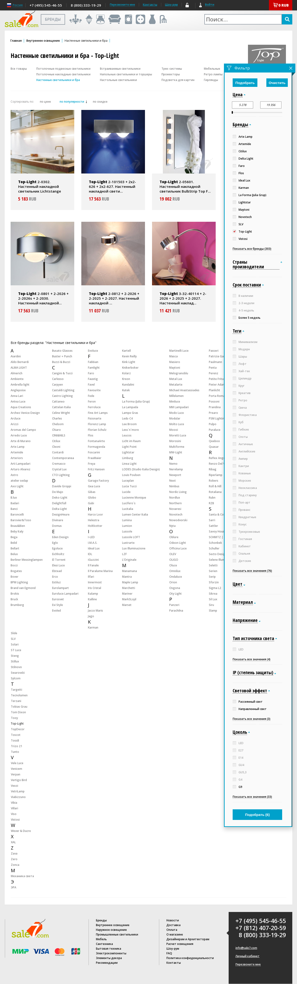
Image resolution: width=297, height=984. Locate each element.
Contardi (58, 452)
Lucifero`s (129, 503)
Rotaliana (215, 492)
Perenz (213, 373)
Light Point (129, 447)
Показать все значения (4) (251, 659)
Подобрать (245, 83)
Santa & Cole (217, 514)
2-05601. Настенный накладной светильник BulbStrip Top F (185, 186)
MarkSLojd (129, 599)
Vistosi (15, 820)
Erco (55, 577)
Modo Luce (176, 413)
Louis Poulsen (131, 475)
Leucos (127, 435)
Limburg (127, 458)
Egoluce (57, 548)
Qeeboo (214, 441)
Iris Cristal (94, 588)
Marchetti (128, 588)
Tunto (15, 752)
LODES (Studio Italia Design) (141, 469)
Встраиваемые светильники (120, 69)
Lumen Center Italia (135, 514)
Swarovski (18, 673)
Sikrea (213, 594)
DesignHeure (61, 514)
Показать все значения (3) (251, 719)
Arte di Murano (21, 441)
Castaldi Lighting (63, 390)
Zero (14, 859)
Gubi (91, 503)
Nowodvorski (178, 520)
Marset (127, 605)
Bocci (14, 565)
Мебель (101, 939)
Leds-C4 (127, 418)
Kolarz (126, 373)
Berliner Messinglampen (27, 560)
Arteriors (17, 458)
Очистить (277, 83)
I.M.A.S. (92, 543)
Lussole (127, 531)
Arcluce (16, 418)
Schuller (214, 548)
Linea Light (129, 464)
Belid (14, 543)
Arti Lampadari (20, 464)
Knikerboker (130, 368)
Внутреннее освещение (43, 41)
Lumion (127, 526)
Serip (212, 577)
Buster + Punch (62, 356)
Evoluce (93, 351)
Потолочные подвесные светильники (63, 69)
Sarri (212, 520)
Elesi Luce (58, 565)
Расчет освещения (179, 944)
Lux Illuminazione (133, 548)
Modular (174, 418)
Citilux (56, 441)
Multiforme (176, 447)
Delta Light (59, 509)
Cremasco (59, 464)
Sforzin (214, 582)
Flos (90, 435)
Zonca (15, 865)
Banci (14, 509)
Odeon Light (177, 543)
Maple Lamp (130, 582)
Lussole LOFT (131, 537)
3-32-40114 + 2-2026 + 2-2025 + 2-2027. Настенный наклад (183, 298)
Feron (92, 401)
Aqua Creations (21, 407)
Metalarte (175, 385)
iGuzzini (93, 560)
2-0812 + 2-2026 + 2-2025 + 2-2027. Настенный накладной (114, 298)
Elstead (57, 571)
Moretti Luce (177, 435)
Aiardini (16, 356)
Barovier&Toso (21, 520)
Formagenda (96, 447)
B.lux (14, 498)
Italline (92, 599)
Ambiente (17, 379)
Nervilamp (176, 469)
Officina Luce (178, 548)
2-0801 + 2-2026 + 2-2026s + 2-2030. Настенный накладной (43, 298)
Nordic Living (178, 492)
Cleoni (56, 447)
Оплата (171, 930)
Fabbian (93, 362)
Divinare (57, 520)
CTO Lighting (61, 475)
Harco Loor (95, 514)
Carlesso (58, 379)
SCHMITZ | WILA (220, 537)
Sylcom (16, 678)
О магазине (174, 934)
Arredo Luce (19, 435)
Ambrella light (20, 385)
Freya (91, 464)
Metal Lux (175, 379)
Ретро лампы (213, 74)
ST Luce (16, 650)
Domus (57, 526)
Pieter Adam (217, 385)
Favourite (94, 390)
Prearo (213, 413)
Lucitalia (127, 509)
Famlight (94, 368)
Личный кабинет (247, 956)
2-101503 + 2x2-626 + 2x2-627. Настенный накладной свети (112, 186)
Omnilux (175, 571)
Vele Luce (17, 763)
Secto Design (218, 554)
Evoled (56, 611)
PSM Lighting (217, 418)
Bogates (16, 571)
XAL (13, 842)
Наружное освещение (111, 930)
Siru (211, 605)
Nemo (173, 464)
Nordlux (174, 498)
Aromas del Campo (23, 430)
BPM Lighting (19, 582)
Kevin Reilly (129, 356)
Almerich (16, 373)
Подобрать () (257, 815)
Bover (14, 577)
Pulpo (212, 424)
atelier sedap (19, 481)
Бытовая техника (108, 949)
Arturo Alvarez (20, 469)
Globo (92, 498)
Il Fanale (93, 565)
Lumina (127, 520)
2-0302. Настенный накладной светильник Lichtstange (39, 186)
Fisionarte (94, 418)
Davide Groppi (61, 486)
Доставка (173, 925)
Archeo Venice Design (25, 413)
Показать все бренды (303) (252, 249)
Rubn (212, 498)
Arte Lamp (18, 447)
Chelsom (58, 424)
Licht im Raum (131, 441)
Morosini (175, 441)
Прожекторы (170, 74)
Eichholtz (58, 554)
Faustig (93, 379)
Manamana (129, 571)
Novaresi (175, 509)
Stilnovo (16, 667)
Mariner (127, 594)
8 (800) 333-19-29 (86, 5)
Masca (173, 356)
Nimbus (174, 486)
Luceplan (128, 481)
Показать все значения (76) (252, 571)
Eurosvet (58, 599)
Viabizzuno (18, 797)
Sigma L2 (215, 588)
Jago (91, 616)
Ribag (212, 469)
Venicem (16, 769)
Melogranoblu (178, 373)
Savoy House (217, 531)
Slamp (213, 611)
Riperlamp (215, 475)
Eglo (55, 543)
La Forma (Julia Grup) (136, 401)
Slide (14, 633)
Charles (57, 418)
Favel (91, 385)
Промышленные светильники (117, 934)
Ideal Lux (94, 548)
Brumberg (17, 605)
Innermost (95, 582)
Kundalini (128, 385)
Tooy (14, 718)
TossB (15, 740)
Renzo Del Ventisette (223, 464)
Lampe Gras (130, 413)
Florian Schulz (97, 430)
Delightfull (59, 503)
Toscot (16, 735)
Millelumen (176, 396)
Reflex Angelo (218, 458)
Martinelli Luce (179, 351)
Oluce (173, 565)
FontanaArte (96, 441)
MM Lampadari (179, 407)
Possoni (214, 401)
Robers (213, 481)
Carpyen (57, 385)
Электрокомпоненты (111, 953)
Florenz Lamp (97, 424)
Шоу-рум (171, 5)
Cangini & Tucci (62, 373)
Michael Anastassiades (184, 390)
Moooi (173, 430)
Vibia (14, 803)
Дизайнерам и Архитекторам (187, 939)
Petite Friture (218, 379)
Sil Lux (213, 599)
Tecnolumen (19, 695)
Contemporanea (63, 458)
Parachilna (176, 611)
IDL (90, 554)
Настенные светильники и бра (58, 80)
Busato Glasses (62, 351)
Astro (14, 475)
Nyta (172, 526)
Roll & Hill (215, 486)
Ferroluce (94, 407)
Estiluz (56, 582)
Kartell (126, 351)
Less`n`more (130, 430)
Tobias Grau (19, 707)
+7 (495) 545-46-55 (45, 5)
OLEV (172, 554)
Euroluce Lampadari (65, 594)
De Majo (57, 492)
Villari (14, 808)
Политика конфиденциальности (190, 958)
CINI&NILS (58, 435)
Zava (14, 853)
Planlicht (214, 390)
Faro (91, 373)
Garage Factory (98, 481)
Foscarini (94, 452)
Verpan (15, 774)
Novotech (175, 514)
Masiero (174, 362)
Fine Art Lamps (98, 413)
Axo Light (17, 486)
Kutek (126, 390)
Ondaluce (175, 577)
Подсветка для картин (177, 80)
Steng (15, 656)
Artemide (17, 452)
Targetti (16, 690)
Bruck (14, 599)
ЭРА (13, 887)
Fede (91, 396)
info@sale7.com (246, 948)
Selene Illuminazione (222, 560)
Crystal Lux (59, 469)
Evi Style (57, 605)
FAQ (169, 953)
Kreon (126, 379)
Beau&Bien (18, 526)
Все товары (19, 69)
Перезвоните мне (248, 964)
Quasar (214, 447)
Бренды (101, 920)
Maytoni (174, 368)
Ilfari (91, 577)
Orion (173, 582)
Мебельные (212, 69)
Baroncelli (17, 514)
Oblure (173, 537)
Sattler (213, 526)
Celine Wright (61, 413)
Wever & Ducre (21, 831)
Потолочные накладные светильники (63, 74)
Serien (213, 571)
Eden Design (60, 537)
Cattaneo (58, 401)
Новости (172, 920)
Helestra (93, 520)
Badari (15, 503)
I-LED (91, 537)
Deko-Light (59, 498)
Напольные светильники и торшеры (126, 74)
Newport (175, 475)
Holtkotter (95, 526)
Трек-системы (171, 69)
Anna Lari (17, 396)
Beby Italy (17, 531)
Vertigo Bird (19, 780)
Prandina (215, 407)
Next (172, 481)
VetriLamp (18, 791)
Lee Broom (129, 424)
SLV (13, 639)
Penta (213, 368)
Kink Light (128, 362)
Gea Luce (94, 486)
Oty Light (175, 594)
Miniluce (174, 401)
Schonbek (215, 543)
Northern (175, 503)
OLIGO (173, 560)
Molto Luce (176, 424)
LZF (124, 554)
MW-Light (175, 452)
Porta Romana (218, 396)
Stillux (15, 661)
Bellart (15, 548)
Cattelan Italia (61, 407)
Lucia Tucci (129, 486)
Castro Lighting (62, 396)
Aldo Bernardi (20, 362)
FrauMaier (94, 458)
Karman (93, 627)
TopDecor (18, 729)
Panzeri (174, 605)
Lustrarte (128, 543)
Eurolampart (60, 588)
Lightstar (128, 452)
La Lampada (130, 407)
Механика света (22, 876)
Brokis (15, 594)
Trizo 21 (16, 746)
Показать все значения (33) (252, 797)
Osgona (174, 588)
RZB (211, 503)
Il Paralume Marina (100, 571)
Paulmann (215, 362)
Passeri (214, 351)
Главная (16, 41)
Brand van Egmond (23, 588)
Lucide (126, 492)
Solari (15, 644)
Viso (13, 814)
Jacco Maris (95, 611)
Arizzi (14, 424)
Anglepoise (18, 390)
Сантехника (104, 944)
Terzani (16, 701)
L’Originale (129, 560)
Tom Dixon (18, 712)
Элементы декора (109, 958)
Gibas (91, 492)
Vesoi (14, 786)
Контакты (150, 5)
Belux (14, 554)
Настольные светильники (118, 80)
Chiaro (56, 430)
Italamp (93, 594)
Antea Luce (18, 401)
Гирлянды (211, 80)
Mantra (127, 577)
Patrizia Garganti (220, 356)
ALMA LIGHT (19, 368)
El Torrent (59, 560)
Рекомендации (107, 963)
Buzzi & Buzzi (61, 362)
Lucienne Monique (134, 498)
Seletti (213, 565)
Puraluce (214, 430)
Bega (14, 537)
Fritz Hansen (96, 469)
